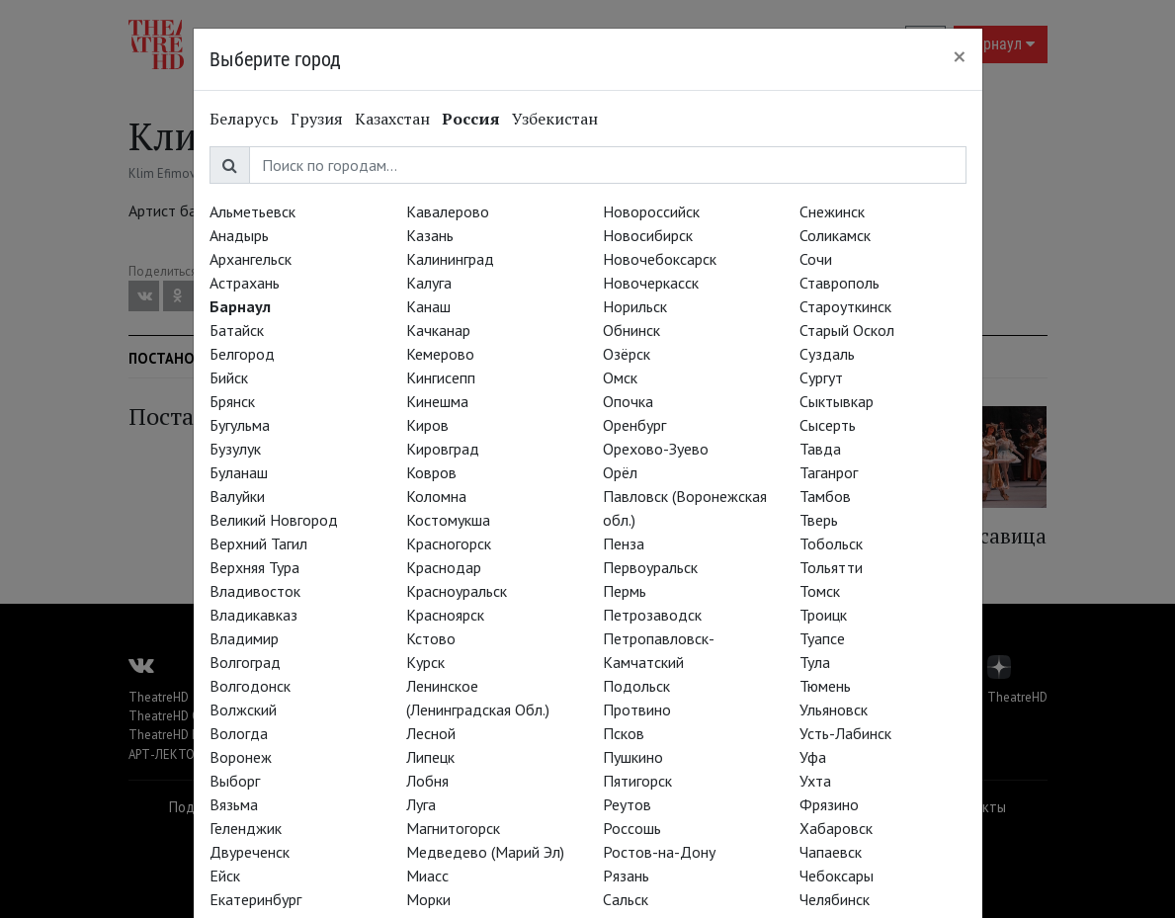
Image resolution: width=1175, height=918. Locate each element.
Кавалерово (447, 211)
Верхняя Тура (254, 567)
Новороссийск (651, 211)
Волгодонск (250, 686)
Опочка (628, 401)
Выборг (235, 781)
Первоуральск (650, 567)
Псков (623, 733)
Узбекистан (555, 118)
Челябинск (834, 899)
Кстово (431, 638)
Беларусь (244, 118)
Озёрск (626, 354)
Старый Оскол (846, 330)
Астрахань (245, 282)
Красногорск (448, 543)
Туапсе (822, 638)
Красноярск (445, 615)
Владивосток (255, 591)
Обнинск (631, 330)
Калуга (429, 282)
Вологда (239, 733)
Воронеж (241, 757)
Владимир (244, 638)
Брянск (232, 401)
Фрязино (829, 804)
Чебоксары (836, 875)
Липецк (430, 757)
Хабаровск (836, 828)
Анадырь (239, 235)
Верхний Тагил (258, 543)
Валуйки (237, 496)
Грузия (317, 118)
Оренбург (634, 425)
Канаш (428, 306)
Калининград (450, 259)
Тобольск (831, 543)
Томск (819, 591)
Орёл (620, 472)
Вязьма (234, 804)
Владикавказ (253, 615)
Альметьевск (252, 211)
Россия (471, 118)
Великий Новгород (274, 520)
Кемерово (440, 354)
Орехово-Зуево (656, 449)
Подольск (636, 686)
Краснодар (443, 567)
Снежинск (832, 211)
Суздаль (827, 354)
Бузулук (235, 449)
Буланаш (239, 472)
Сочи (815, 259)
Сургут (821, 377)
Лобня (427, 781)
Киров (427, 425)
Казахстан (392, 118)
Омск (620, 377)
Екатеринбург (255, 899)
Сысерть (827, 425)
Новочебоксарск (659, 259)
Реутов (627, 804)
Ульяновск (833, 709)
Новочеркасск (651, 282)
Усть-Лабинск (845, 733)
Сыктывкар (836, 401)
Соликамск (835, 235)
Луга (421, 804)
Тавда (820, 449)
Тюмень (825, 686)
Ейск (225, 875)
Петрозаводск (652, 615)
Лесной (431, 733)
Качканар (438, 330)
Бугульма (240, 425)
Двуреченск (250, 852)
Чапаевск (830, 852)
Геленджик (246, 828)
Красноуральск (456, 591)
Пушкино (633, 757)
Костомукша (448, 520)
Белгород (242, 354)
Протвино (637, 709)
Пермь (624, 591)
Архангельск (251, 259)
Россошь (632, 828)
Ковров (431, 472)
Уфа (812, 757)
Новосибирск (648, 235)
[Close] (959, 56)
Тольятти (831, 567)
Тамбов (825, 496)
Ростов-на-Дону (659, 852)
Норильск (635, 306)
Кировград (442, 449)
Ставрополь (839, 282)
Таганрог (828, 472)
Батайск (237, 330)
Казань (430, 235)
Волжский (243, 709)
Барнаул (240, 306)
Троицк (823, 615)
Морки (428, 899)
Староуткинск (845, 306)
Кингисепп (440, 377)
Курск (425, 662)
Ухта (815, 781)
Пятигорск (637, 781)
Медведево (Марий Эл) (485, 852)
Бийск (229, 377)
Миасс (427, 875)
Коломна (436, 496)
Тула (814, 662)
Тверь (818, 520)
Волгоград (245, 662)
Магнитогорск (453, 828)
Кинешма (437, 401)
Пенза (623, 543)
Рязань (626, 875)
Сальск (625, 899)
